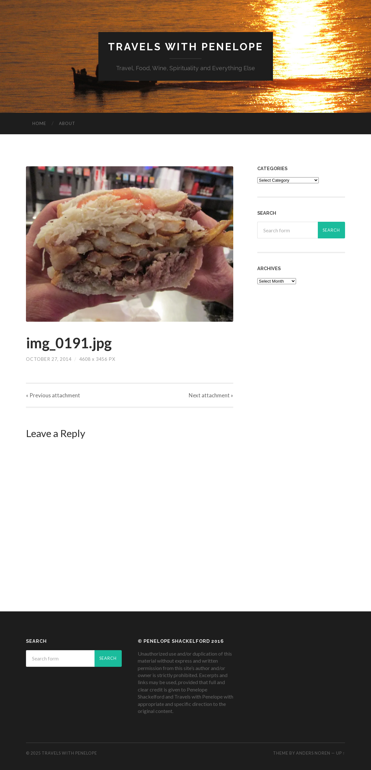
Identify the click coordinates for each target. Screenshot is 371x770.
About (67, 123)
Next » (211, 395)
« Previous (53, 395)
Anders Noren (313, 753)
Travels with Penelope (185, 47)
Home (39, 123)
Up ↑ (340, 753)
